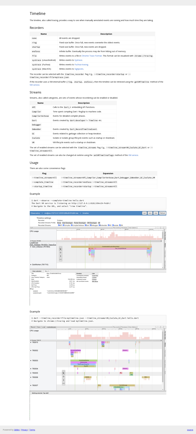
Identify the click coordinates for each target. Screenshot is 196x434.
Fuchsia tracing (81, 64)
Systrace (78, 60)
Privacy (24, 429)
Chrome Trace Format (92, 55)
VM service (34, 85)
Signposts (79, 69)
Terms (32, 429)
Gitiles (17, 429)
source (190, 429)
